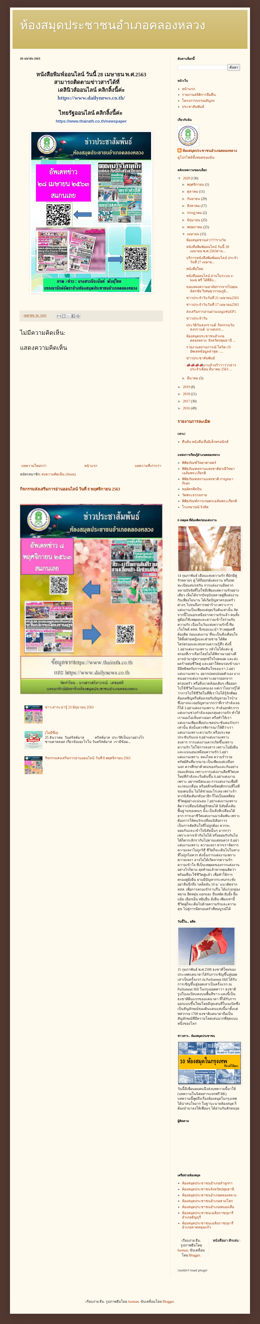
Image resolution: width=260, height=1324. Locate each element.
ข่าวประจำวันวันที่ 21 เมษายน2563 (212, 298)
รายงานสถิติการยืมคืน (199, 95)
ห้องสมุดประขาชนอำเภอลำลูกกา (207, 1183)
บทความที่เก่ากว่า (148, 466)
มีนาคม (193, 378)
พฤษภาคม (195, 227)
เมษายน (193, 234)
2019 (187, 387)
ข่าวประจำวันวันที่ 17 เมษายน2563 (212, 305)
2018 (187, 394)
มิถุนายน (194, 220)
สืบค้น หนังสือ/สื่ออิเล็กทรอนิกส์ (205, 442)
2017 (187, 401)
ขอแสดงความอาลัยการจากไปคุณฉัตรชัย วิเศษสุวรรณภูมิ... (212, 289)
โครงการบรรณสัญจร (198, 101)
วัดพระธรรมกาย (194, 495)
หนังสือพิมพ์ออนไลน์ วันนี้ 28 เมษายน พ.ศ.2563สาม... (207, 249)
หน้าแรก (90, 466)
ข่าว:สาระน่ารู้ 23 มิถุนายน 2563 (69, 707)
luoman (183, 1250)
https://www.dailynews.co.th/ (91, 98)
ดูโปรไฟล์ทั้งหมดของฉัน (196, 157)
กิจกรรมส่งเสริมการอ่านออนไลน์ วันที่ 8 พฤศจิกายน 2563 (70, 489)
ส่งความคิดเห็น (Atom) (59, 474)
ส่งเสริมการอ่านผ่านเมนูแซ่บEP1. (211, 312)
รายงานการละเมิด (194, 421)
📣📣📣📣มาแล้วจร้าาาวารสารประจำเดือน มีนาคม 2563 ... (211, 367)
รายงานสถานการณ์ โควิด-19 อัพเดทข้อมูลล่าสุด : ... (208, 349)
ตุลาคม (193, 191)
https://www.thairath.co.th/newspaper (91, 121)
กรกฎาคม (195, 213)
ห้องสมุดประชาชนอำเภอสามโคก (207, 1201)
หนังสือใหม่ (194, 269)
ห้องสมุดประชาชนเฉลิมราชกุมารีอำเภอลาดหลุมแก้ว (208, 1225)
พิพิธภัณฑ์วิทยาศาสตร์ (199, 463)
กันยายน (194, 199)
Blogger (194, 1255)
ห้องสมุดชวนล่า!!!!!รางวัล (206, 240)
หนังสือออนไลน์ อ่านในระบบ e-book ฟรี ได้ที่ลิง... (210, 278)
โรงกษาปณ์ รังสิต (195, 507)
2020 (187, 178)
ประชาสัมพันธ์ (193, 107)
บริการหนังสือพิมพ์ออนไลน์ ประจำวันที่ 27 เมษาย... (212, 260)
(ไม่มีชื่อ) (51, 733)
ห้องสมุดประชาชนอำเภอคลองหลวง (112, 25)
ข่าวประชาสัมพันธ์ (201, 358)
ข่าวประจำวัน (197, 318)
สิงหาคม (194, 206)
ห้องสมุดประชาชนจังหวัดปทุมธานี (208, 1189)
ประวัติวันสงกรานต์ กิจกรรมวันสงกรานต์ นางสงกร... (210, 327)
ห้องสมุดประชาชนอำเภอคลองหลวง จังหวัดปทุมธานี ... (211, 338)
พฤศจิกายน (196, 184)
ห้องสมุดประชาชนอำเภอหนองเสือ (208, 1207)
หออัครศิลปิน (192, 489)
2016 (187, 408)
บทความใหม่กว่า (33, 466)
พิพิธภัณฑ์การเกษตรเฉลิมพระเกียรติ (209, 501)
